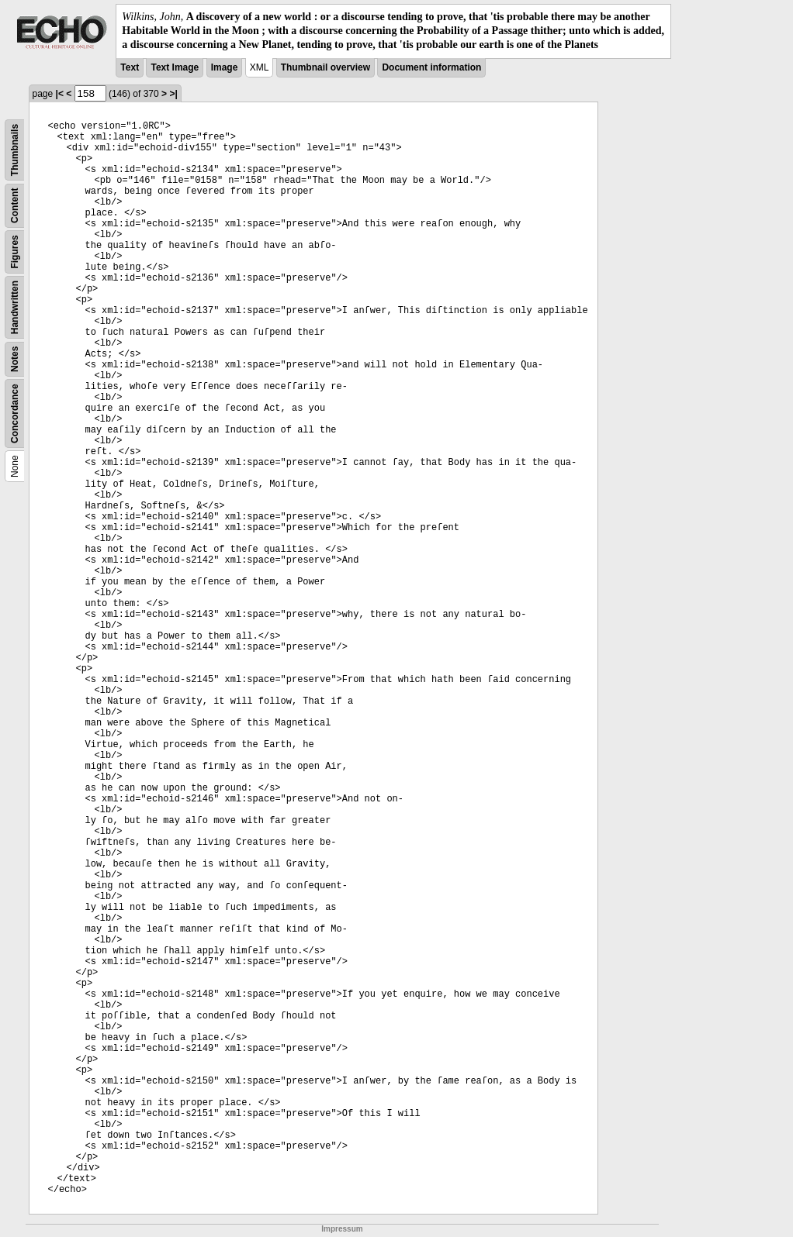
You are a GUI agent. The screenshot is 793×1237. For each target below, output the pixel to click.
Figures (14, 251)
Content (14, 205)
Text (129, 67)
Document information (431, 67)
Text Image (175, 67)
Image (224, 67)
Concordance (14, 413)
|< (60, 93)
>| (173, 93)
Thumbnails (14, 149)
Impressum (341, 1229)
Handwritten (14, 306)
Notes (14, 358)
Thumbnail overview (325, 67)
